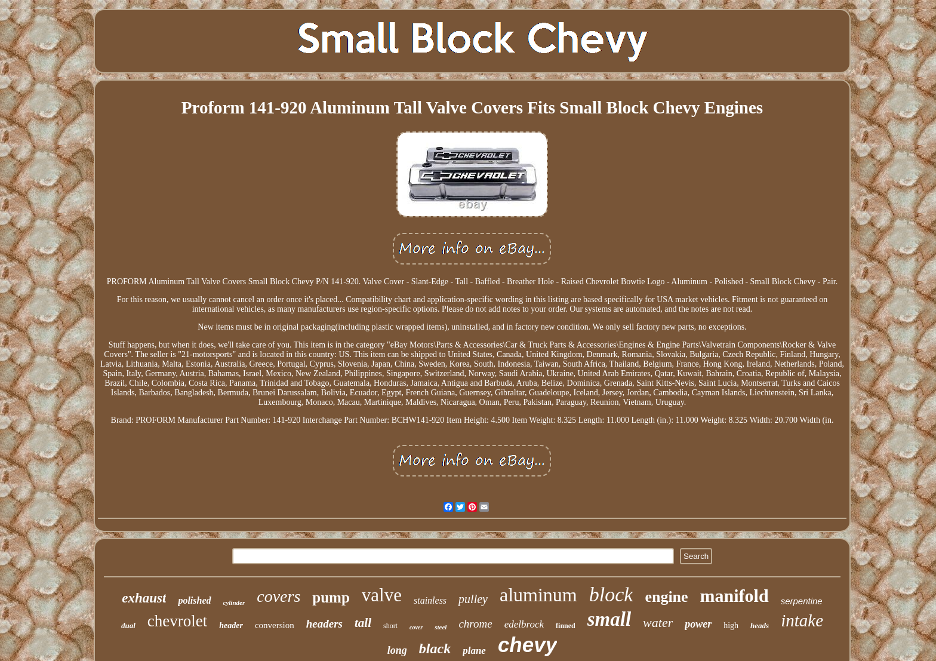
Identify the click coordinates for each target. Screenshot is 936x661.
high (730, 625)
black (435, 648)
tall (363, 623)
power (698, 624)
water (658, 622)
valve (382, 595)
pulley (473, 598)
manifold (734, 595)
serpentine (802, 601)
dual (128, 625)
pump (331, 597)
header (231, 625)
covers (278, 596)
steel (441, 627)
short (390, 626)
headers (324, 623)
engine (666, 596)
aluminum (538, 594)
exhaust (144, 598)
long (397, 650)
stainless (430, 600)
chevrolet (177, 621)
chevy (527, 644)
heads (759, 625)
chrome (475, 623)
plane (474, 650)
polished (194, 600)
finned (565, 626)
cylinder (234, 602)
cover (416, 627)
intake (802, 620)
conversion (274, 625)
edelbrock (524, 624)
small (609, 619)
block (611, 594)
